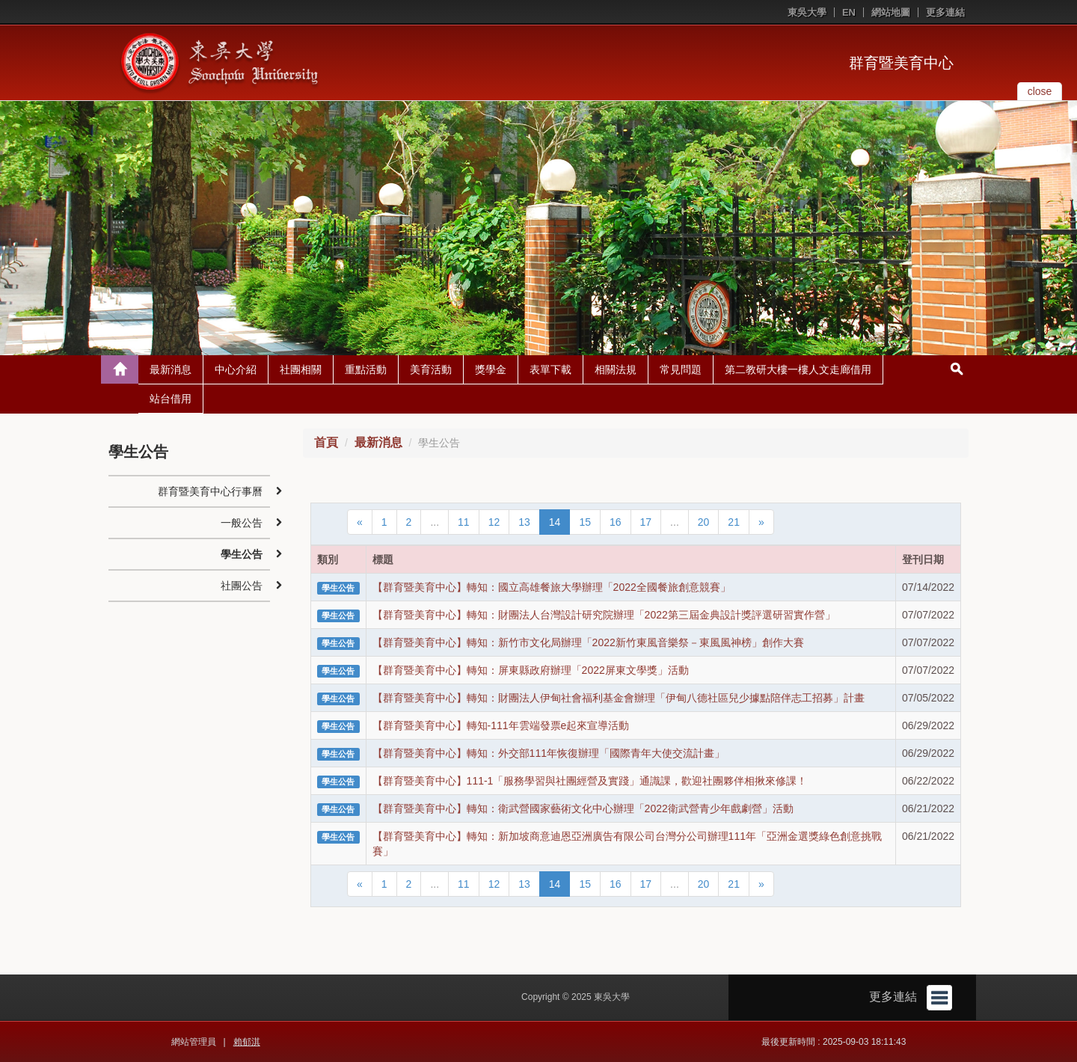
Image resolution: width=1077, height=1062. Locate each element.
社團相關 (301, 369)
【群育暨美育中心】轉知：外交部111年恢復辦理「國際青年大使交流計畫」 (548, 753)
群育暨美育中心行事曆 (210, 491)
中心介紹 (236, 369)
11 (464, 522)
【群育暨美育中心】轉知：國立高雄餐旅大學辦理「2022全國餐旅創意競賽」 (551, 587)
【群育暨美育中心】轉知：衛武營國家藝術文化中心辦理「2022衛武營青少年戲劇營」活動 (583, 808)
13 (524, 522)
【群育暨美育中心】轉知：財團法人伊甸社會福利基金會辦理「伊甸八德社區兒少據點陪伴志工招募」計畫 (618, 698)
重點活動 (366, 369)
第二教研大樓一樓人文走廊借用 (798, 369)
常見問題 (681, 369)
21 (734, 522)
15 (585, 522)
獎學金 (490, 369)
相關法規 (615, 369)
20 (704, 522)
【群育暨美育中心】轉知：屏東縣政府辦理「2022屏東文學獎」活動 (530, 670)
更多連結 (945, 12)
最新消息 (170, 369)
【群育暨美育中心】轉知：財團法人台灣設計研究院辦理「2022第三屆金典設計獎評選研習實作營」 (603, 615)
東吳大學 (807, 12)
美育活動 (431, 369)
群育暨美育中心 (901, 63)
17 (646, 522)
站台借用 (170, 399)
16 (616, 522)
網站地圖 (890, 12)
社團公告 (242, 586)
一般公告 (242, 523)
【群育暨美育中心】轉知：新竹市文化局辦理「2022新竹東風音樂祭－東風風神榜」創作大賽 (588, 642)
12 (494, 522)
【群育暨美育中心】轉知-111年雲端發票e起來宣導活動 (501, 725)
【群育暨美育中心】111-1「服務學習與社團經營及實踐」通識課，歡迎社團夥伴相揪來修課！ (590, 781)
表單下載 (550, 369)
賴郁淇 (246, 1042)
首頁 (326, 442)
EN (849, 12)
